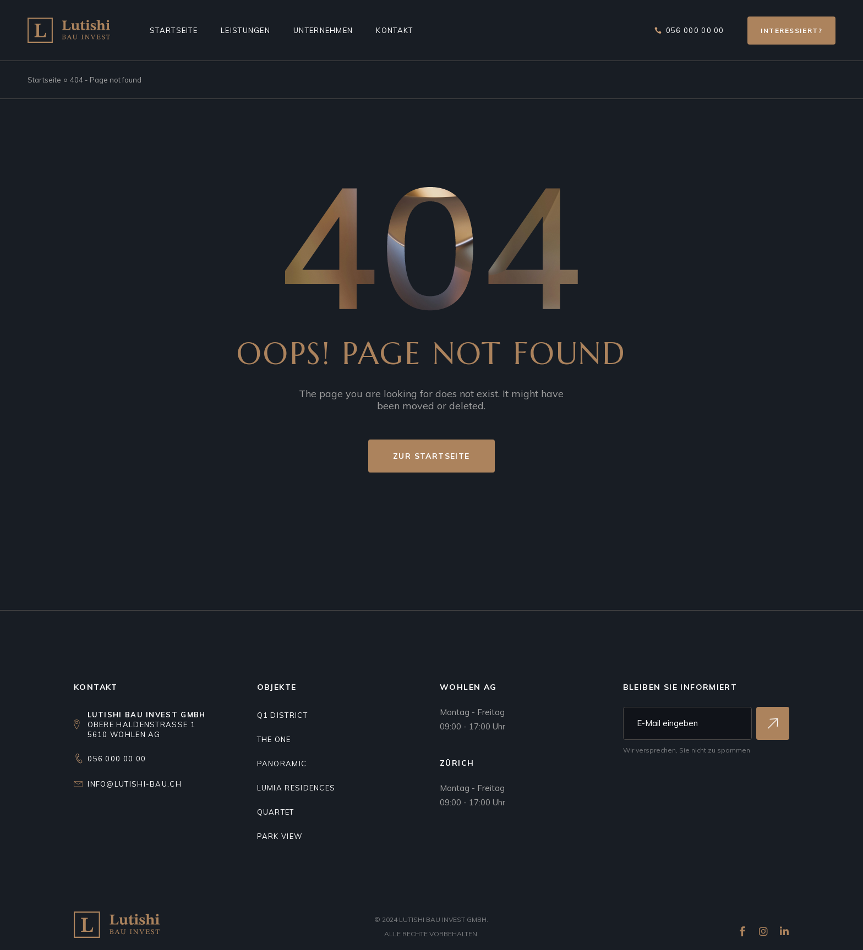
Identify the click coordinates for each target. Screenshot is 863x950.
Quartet (275, 812)
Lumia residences (296, 787)
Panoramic (282, 763)
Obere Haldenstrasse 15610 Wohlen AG (147, 724)
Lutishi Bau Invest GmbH (443, 919)
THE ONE (274, 739)
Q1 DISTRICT (282, 715)
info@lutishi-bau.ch (135, 783)
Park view (280, 836)
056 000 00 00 (117, 758)
